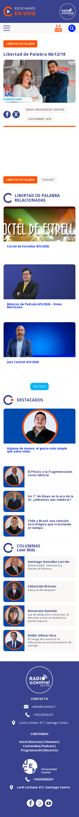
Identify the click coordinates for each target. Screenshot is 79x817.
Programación (31, 750)
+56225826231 (43, 715)
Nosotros (51, 750)
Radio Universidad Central (45, 109)
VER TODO (39, 386)
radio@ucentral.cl (43, 707)
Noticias (35, 742)
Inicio (23, 742)
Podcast (48, 180)
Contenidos (31, 746)
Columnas (50, 742)
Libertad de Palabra (20, 44)
